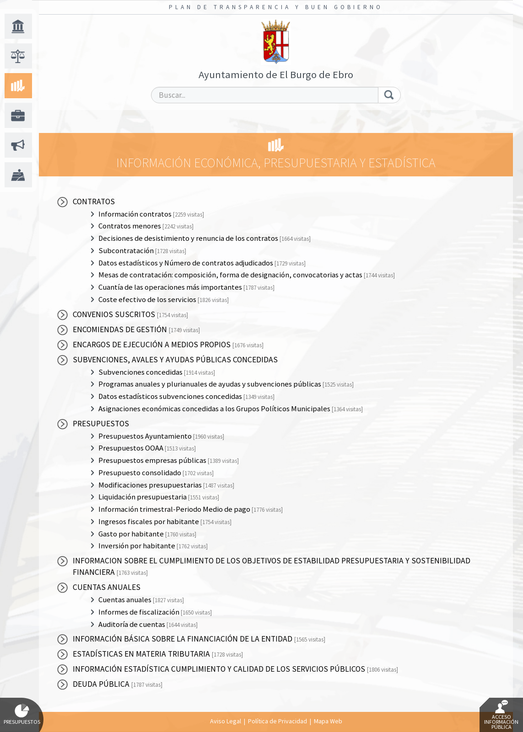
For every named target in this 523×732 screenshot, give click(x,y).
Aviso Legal (225, 721)
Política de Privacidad (277, 721)
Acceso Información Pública (501, 715)
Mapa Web (328, 721)
